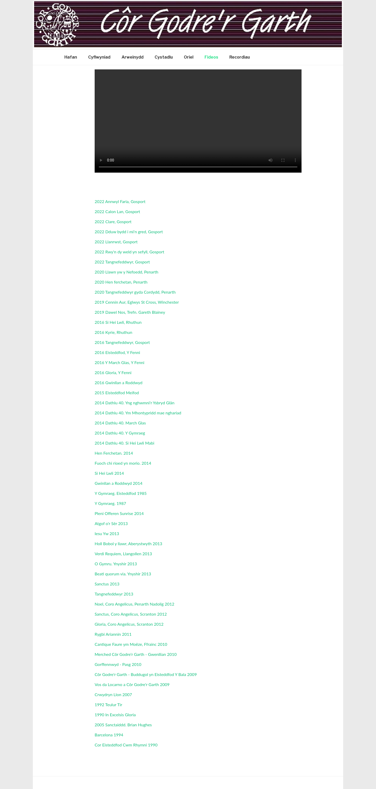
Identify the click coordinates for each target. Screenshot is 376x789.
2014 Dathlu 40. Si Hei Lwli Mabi (124, 442)
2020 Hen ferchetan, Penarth (121, 281)
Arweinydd (133, 57)
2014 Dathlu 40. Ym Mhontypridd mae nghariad (138, 412)
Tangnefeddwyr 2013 (114, 593)
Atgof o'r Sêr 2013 (111, 523)
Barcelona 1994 (109, 734)
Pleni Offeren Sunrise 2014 (119, 513)
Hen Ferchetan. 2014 (114, 452)
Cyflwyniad (99, 57)
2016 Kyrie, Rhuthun (113, 332)
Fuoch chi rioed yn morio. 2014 (123, 463)
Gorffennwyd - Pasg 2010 (118, 664)
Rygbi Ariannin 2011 (113, 634)
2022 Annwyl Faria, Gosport (120, 201)
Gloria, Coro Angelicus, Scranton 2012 (129, 624)
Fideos (211, 57)
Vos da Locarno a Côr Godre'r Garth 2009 (132, 684)
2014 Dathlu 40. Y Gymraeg (120, 432)
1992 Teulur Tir (108, 704)
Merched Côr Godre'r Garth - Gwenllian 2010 (136, 654)
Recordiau (239, 57)
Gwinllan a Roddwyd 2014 (118, 483)
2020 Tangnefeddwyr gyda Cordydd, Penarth (135, 291)
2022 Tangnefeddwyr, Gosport (122, 261)
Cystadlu (164, 57)
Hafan (70, 57)
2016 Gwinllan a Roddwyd (118, 382)
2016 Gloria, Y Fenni (113, 372)
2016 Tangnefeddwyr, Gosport (122, 342)
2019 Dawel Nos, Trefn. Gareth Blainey (130, 312)
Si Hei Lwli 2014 (109, 473)
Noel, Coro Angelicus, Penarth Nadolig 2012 (134, 603)
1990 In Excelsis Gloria (115, 714)
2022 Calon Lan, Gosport (117, 211)
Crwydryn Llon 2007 (113, 694)
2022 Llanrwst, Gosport (116, 241)
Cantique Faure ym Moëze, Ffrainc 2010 (131, 644)
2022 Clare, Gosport (113, 221)
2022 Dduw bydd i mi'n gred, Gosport (129, 231)
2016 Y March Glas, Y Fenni (119, 362)
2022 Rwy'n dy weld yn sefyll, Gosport (129, 251)
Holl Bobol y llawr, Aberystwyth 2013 (128, 543)
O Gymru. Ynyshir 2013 (116, 563)
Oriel (188, 57)
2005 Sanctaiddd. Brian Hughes (123, 724)
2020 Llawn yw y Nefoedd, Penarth (126, 271)
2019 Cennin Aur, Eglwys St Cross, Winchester (137, 302)
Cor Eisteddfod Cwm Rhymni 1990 (126, 744)
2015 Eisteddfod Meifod (117, 392)
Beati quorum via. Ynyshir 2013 (123, 573)
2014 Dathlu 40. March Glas (120, 422)
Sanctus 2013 (107, 583)
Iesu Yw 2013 (107, 533)
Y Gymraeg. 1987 (110, 503)
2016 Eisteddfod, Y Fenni (117, 352)
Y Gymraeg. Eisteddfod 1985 (121, 493)
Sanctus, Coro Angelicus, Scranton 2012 (131, 613)
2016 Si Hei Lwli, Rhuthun (118, 322)
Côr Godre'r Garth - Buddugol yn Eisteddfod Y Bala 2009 (146, 674)
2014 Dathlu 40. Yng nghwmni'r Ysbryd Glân (134, 402)
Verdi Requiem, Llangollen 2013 (123, 553)
